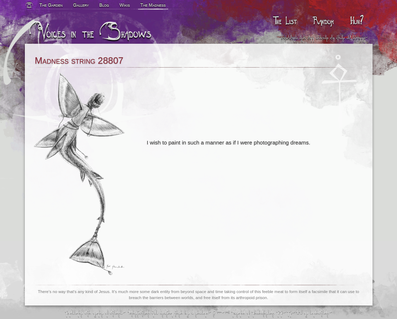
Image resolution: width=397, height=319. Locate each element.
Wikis (125, 4)
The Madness (153, 4)
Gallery (81, 4)
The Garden (51, 4)
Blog (104, 4)
